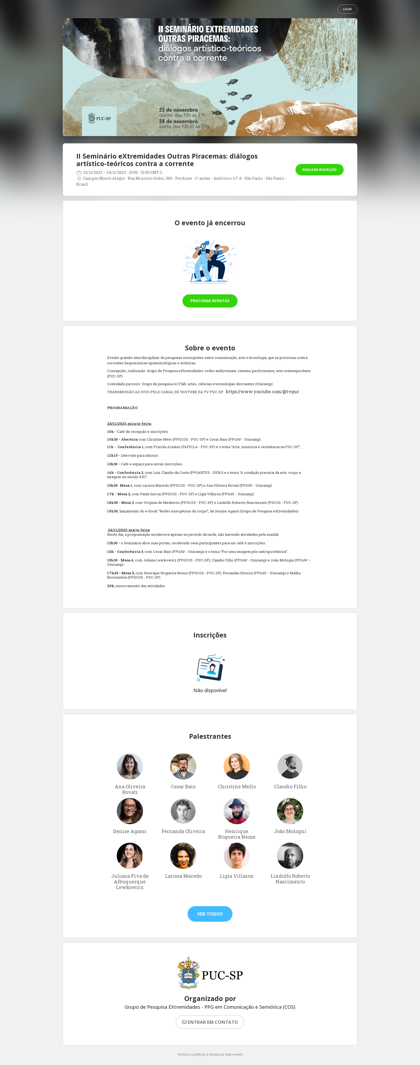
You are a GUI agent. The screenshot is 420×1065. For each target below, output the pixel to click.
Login (347, 9)
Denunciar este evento (226, 1054)
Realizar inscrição (319, 169)
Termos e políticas (191, 1054)
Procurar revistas (210, 300)
